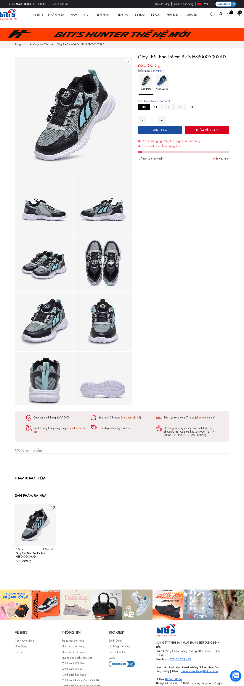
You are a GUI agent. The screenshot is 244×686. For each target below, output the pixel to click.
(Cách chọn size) (160, 100)
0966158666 (23, 3)
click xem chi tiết (131, 417)
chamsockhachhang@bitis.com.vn (199, 671)
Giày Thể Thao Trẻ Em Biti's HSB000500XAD (31, 554)
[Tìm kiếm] (212, 14)
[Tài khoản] (221, 14)
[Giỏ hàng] (238, 14)
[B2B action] (226, 3)
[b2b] (122, 663)
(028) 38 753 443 (180, 659)
